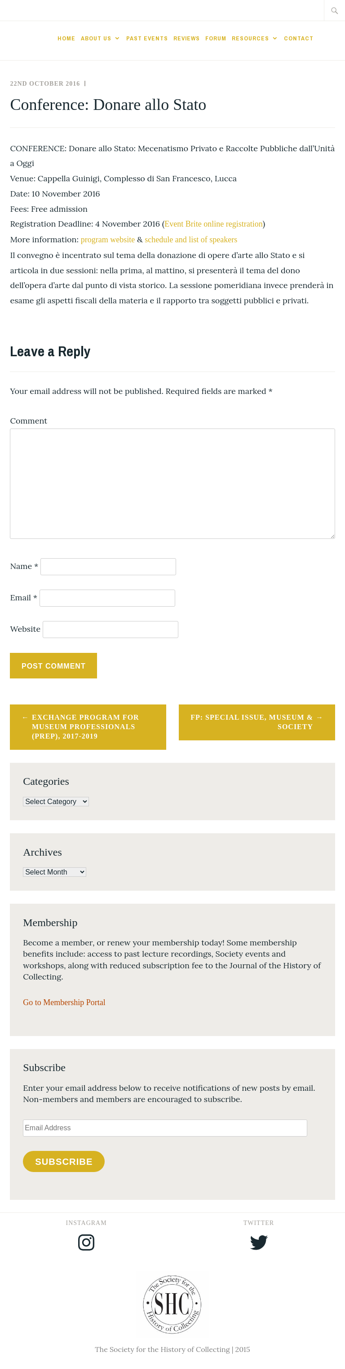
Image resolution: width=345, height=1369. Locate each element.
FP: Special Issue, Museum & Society (251, 721)
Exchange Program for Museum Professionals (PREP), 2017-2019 (85, 726)
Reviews (186, 38)
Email (23, 597)
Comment (28, 421)
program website (108, 239)
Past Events (147, 38)
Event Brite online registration (213, 223)
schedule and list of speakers (191, 239)
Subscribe (64, 1162)
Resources (250, 38)
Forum (215, 38)
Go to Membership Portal (64, 1002)
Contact (299, 38)
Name (24, 566)
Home (66, 38)
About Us (96, 38)
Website (25, 629)
